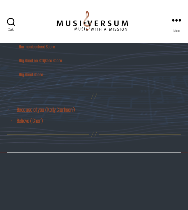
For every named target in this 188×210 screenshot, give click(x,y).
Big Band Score (31, 74)
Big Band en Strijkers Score (40, 60)
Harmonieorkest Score (37, 47)
